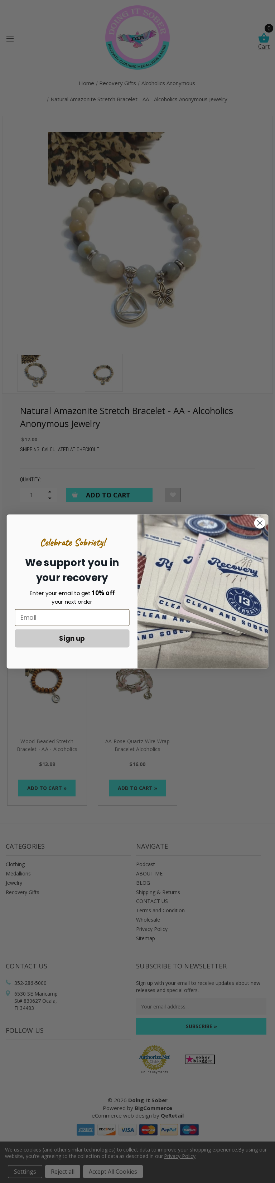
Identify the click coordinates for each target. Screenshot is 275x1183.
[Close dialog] (260, 523)
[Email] (72, 617)
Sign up (72, 638)
